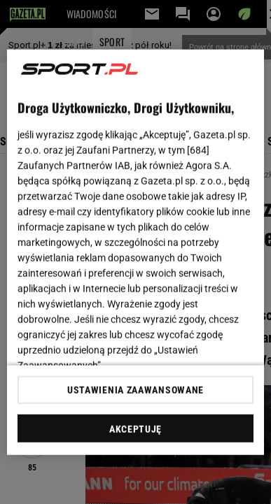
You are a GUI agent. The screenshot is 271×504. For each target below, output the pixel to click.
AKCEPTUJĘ (135, 429)
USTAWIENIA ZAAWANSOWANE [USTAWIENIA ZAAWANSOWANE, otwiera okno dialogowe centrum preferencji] (135, 390)
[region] (136, 252)
